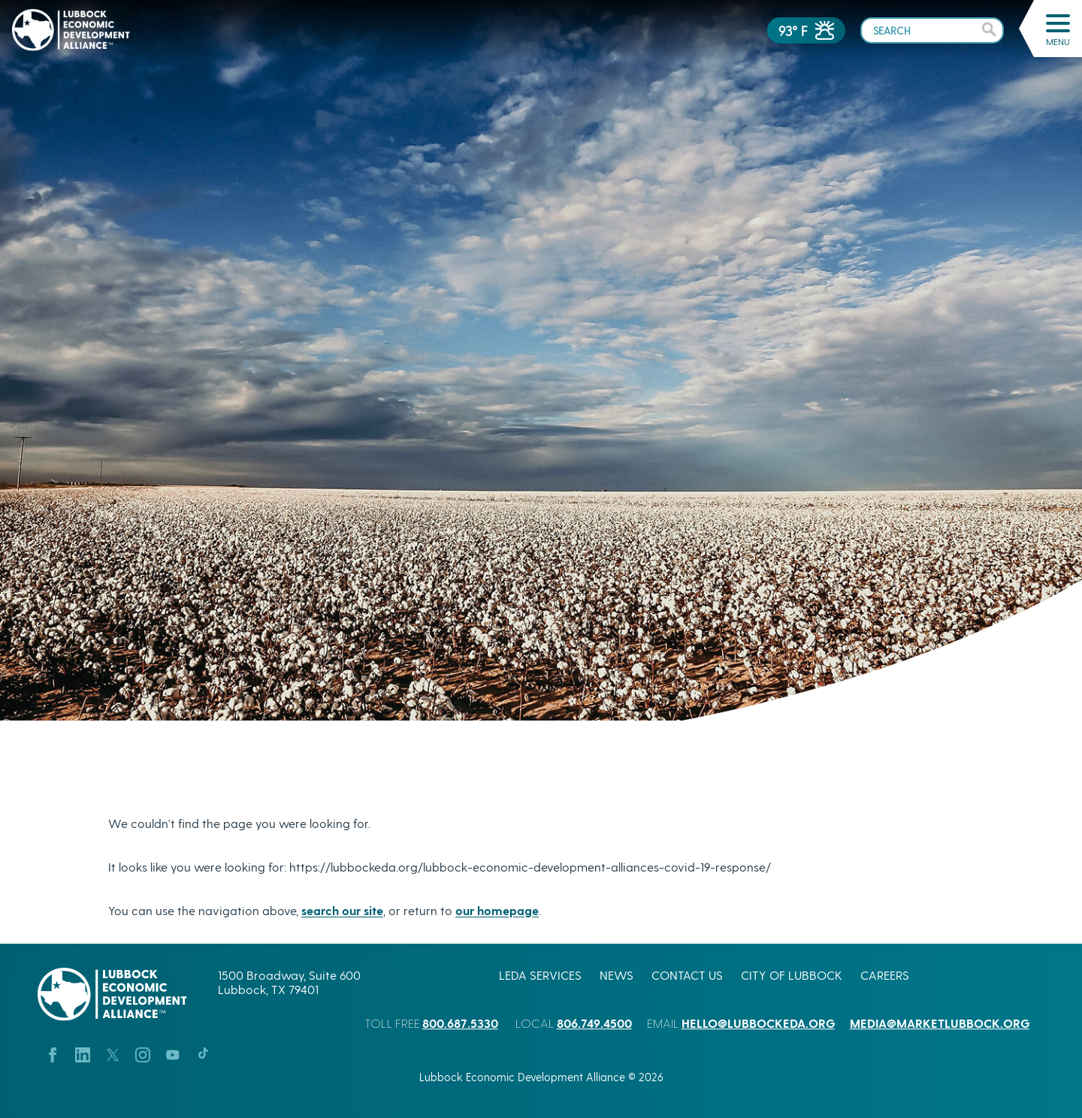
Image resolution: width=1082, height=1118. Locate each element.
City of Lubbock (791, 975)
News (616, 975)
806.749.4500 (594, 1023)
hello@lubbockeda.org (758, 1023)
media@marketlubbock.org (939, 1023)
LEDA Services (540, 975)
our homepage (497, 910)
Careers (884, 975)
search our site (342, 910)
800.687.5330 (460, 1023)
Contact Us (687, 975)
